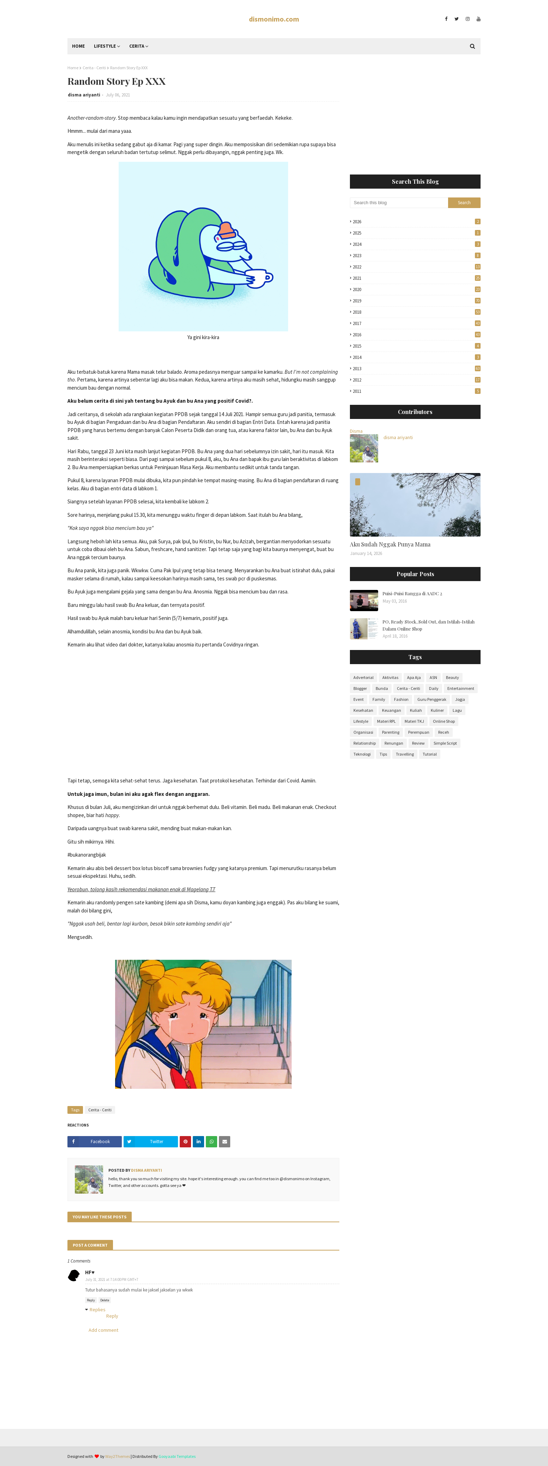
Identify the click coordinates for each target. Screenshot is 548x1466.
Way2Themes (117, 1456)
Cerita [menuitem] (136, 46)
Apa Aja (414, 677)
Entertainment (460, 688)
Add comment (103, 1330)
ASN (433, 677)
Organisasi (363, 732)
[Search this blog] (399, 202)
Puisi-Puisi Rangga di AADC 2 (412, 593)
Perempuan (418, 732)
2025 (417, 233)
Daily (434, 688)
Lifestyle (360, 721)
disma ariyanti (84, 95)
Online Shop (444, 721)
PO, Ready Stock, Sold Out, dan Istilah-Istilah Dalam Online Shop (428, 625)
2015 (417, 346)
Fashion (401, 699)
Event (358, 699)
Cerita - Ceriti (94, 67)
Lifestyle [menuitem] (105, 46)
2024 (417, 244)
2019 (417, 301)
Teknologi (362, 754)
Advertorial (363, 677)
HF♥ (90, 1272)
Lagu (457, 710)
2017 (417, 323)
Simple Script (445, 743)
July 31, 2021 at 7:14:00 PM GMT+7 (111, 1279)
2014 (417, 357)
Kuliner (437, 710)
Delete (104, 1300)
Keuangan (391, 710)
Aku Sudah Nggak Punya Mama (390, 544)
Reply (91, 1300)
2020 (417, 289)
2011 (417, 391)
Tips (383, 754)
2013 (417, 369)
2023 (417, 256)
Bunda (382, 688)
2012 (417, 380)
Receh (443, 732)
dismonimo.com (274, 18)
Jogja (460, 699)
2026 (417, 222)
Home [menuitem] (78, 46)
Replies (98, 1309)
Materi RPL (386, 721)
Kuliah (416, 710)
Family (379, 699)
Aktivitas (390, 677)
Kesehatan (363, 710)
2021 (417, 278)
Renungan (394, 743)
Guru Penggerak (431, 699)
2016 (417, 335)
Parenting (390, 732)
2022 (417, 267)
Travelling (405, 754)
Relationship (364, 743)
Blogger (360, 688)
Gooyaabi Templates (177, 1456)
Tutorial (430, 754)
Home (72, 67)
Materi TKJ (414, 721)
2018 (417, 312)
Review (418, 743)
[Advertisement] (415, 114)
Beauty (452, 677)
